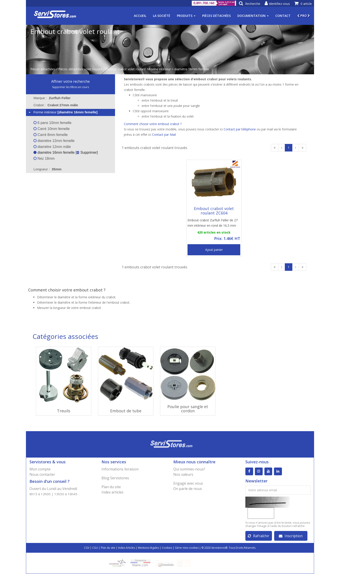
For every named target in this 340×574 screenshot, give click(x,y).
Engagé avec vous (188, 483)
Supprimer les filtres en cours (70, 87)
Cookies (167, 548)
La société (161, 16)
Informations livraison (120, 469)
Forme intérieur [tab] (63, 112)
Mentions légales (148, 548)
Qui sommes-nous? (189, 469)
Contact (283, 16)
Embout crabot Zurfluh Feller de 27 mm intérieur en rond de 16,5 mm (213, 223)
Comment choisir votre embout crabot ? (153, 124)
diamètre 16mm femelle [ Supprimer (65, 152)
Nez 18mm (44, 158)
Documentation (253, 16)
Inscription (291, 536)
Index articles (112, 492)
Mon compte (40, 469)
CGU (95, 548)
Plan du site (111, 486)
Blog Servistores (115, 478)
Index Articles (126, 548)
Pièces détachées (216, 16)
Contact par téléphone (240, 129)
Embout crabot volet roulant (125, 69)
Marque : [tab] (52, 98)
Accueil (140, 16)
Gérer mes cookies (187, 548)
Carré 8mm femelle (50, 135)
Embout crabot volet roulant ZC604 (214, 211)
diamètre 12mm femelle (54, 141)
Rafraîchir (258, 536)
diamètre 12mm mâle (52, 147)
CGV (86, 548)
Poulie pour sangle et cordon (187, 409)
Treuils (63, 410)
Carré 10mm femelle (51, 129)
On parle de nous (187, 488)
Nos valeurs (183, 474)
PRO (303, 16)
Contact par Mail (164, 134)
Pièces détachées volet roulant (80, 69)
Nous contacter (42, 474)
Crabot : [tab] (55, 105)
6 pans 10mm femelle (52, 123)
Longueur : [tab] (47, 169)
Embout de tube (125, 410)
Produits (186, 16)
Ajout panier (214, 250)
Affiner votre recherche (70, 81)
